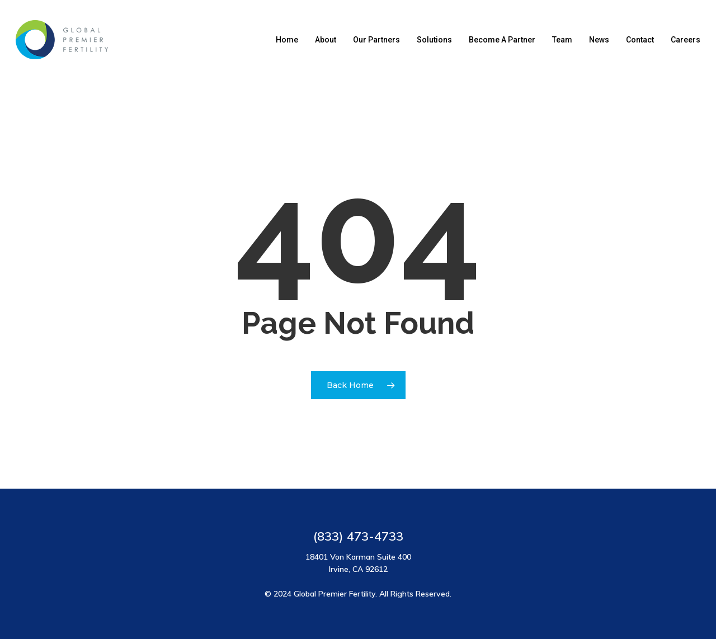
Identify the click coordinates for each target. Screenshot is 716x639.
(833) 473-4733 (358, 536)
